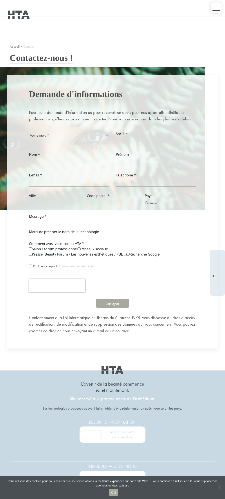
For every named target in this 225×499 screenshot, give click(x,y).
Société (122, 133)
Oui (113, 492)
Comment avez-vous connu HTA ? (56, 243)
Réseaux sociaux (93, 249)
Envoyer (112, 303)
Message (38, 216)
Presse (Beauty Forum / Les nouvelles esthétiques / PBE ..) (78, 254)
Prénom (122, 154)
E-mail (35, 175)
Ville (32, 195)
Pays (148, 195)
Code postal (98, 195)
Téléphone (126, 175)
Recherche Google (143, 254)
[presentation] (57, 285)
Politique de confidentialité (76, 266)
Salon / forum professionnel (53, 249)
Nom (34, 154)
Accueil (15, 46)
